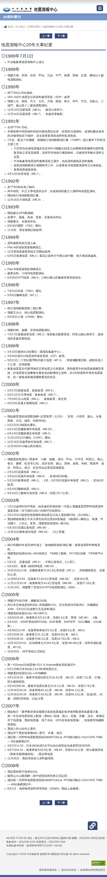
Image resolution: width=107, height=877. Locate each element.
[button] (92, 825)
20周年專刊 (34, 26)
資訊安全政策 (68, 870)
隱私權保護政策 (48, 870)
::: (2, 26)
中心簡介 (20, 26)
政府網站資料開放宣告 (92, 870)
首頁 (10, 26)
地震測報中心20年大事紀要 (58, 26)
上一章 (46, 35)
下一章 (61, 35)
